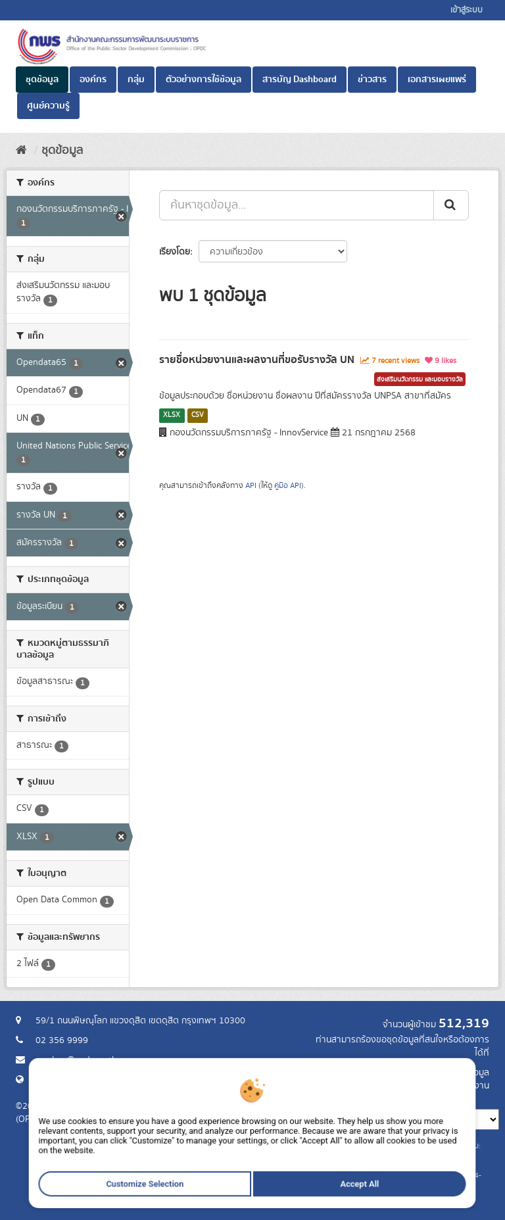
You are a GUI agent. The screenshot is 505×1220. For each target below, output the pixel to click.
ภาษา (304, 1099)
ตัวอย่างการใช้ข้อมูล (203, 79)
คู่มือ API (287, 485)
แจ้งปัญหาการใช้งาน (451, 1085)
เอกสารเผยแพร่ (437, 79)
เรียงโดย (174, 251)
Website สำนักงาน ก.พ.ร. (83, 1079)
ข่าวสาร (372, 79)
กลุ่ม (136, 79)
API (250, 485)
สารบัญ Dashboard (299, 79)
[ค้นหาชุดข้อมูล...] (296, 205)
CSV (197, 415)
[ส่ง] (451, 205)
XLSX (171, 415)
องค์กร (93, 79)
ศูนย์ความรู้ (48, 106)
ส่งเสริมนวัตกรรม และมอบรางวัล (420, 379)
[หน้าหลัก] (21, 150)
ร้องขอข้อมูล (466, 1072)
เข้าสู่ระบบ (466, 10)
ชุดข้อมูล (42, 79)
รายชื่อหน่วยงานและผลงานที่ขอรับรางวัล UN (256, 359)
